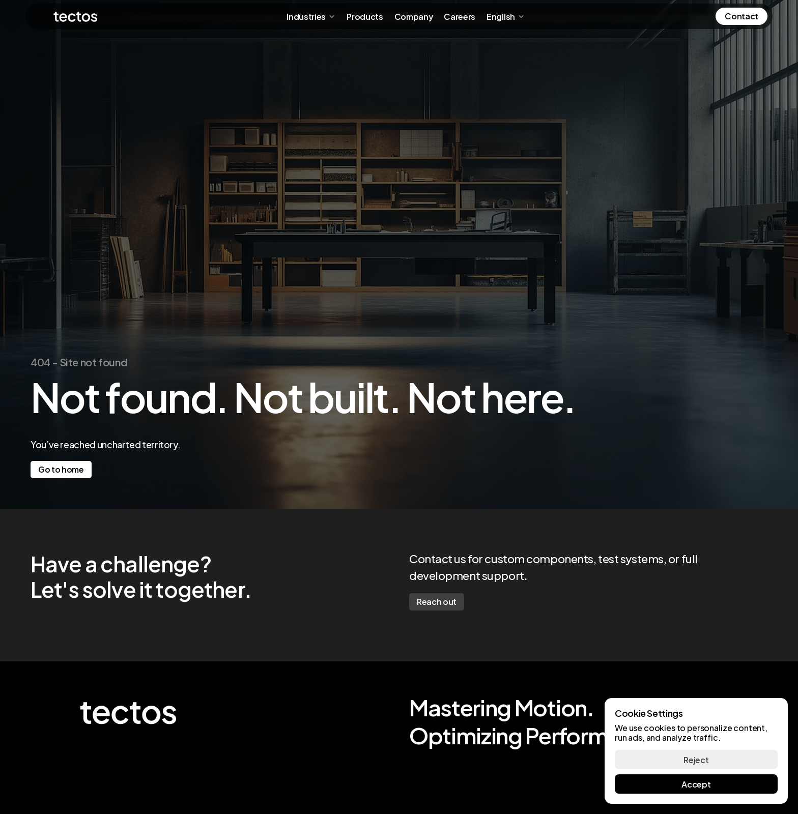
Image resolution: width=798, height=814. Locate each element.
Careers (459, 16)
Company (413, 16)
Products (365, 16)
